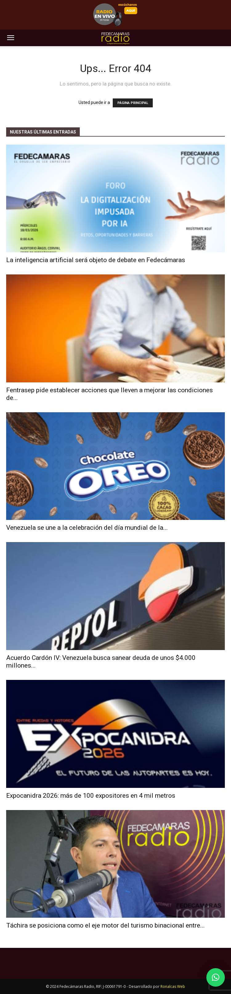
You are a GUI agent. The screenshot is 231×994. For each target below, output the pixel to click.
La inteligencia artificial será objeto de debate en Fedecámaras (95, 260)
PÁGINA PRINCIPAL (132, 103)
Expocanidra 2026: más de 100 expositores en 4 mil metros (90, 795)
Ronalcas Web (172, 986)
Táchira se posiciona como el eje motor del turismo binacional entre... (105, 925)
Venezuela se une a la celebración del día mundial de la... (87, 527)
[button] (10, 38)
